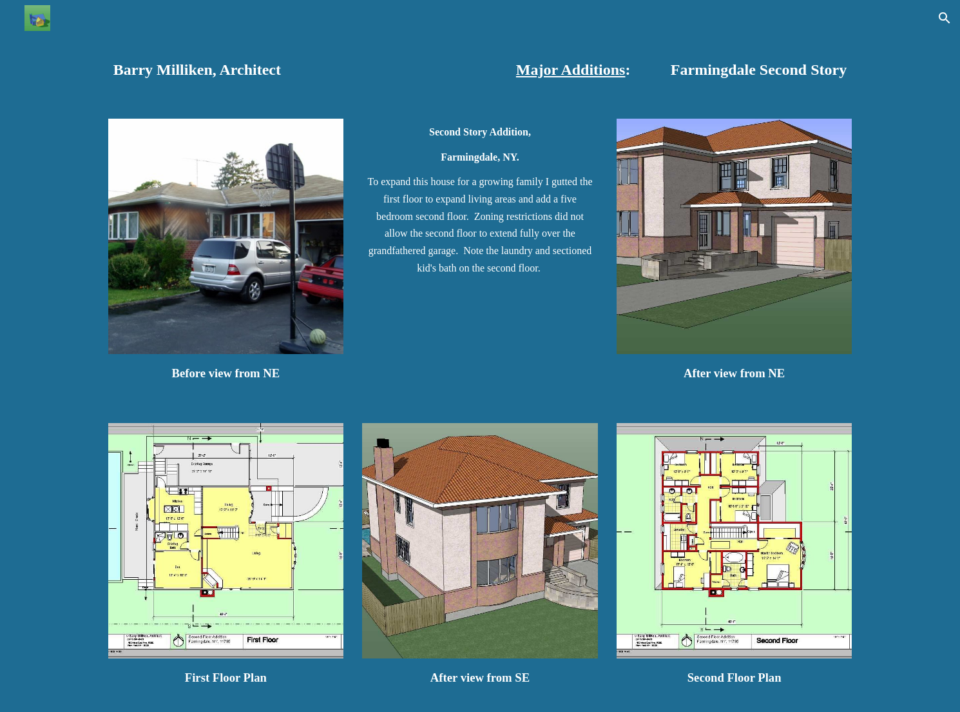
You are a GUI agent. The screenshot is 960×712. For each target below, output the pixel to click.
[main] (257, 70)
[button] (944, 18)
